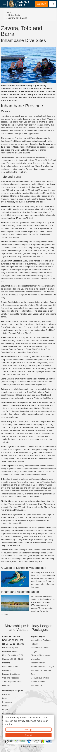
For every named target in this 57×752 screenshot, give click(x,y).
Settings (28, 729)
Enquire (42, 3)
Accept (28, 735)
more (37, 587)
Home (8, 12)
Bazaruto (6, 694)
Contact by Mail (11, 648)
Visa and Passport (10, 678)
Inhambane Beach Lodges (42, 666)
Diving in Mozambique (41, 655)
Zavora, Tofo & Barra (17, 18)
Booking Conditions (11, 674)
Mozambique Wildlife (40, 678)
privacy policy (25, 721)
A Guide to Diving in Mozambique (23, 567)
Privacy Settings (28, 746)
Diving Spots (14, 15)
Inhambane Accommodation (20, 591)
